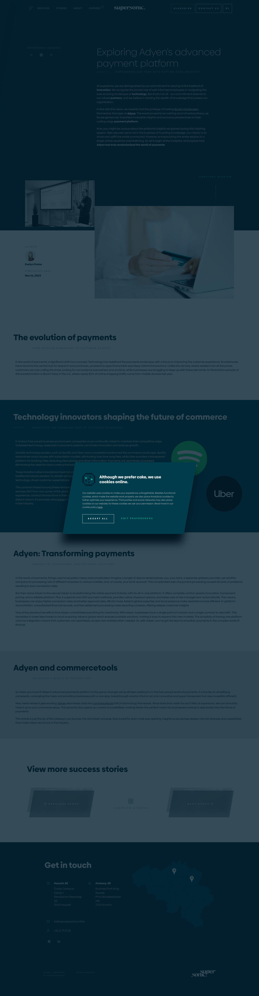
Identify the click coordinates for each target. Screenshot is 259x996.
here (100, 507)
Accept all (98, 518)
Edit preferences (137, 518)
